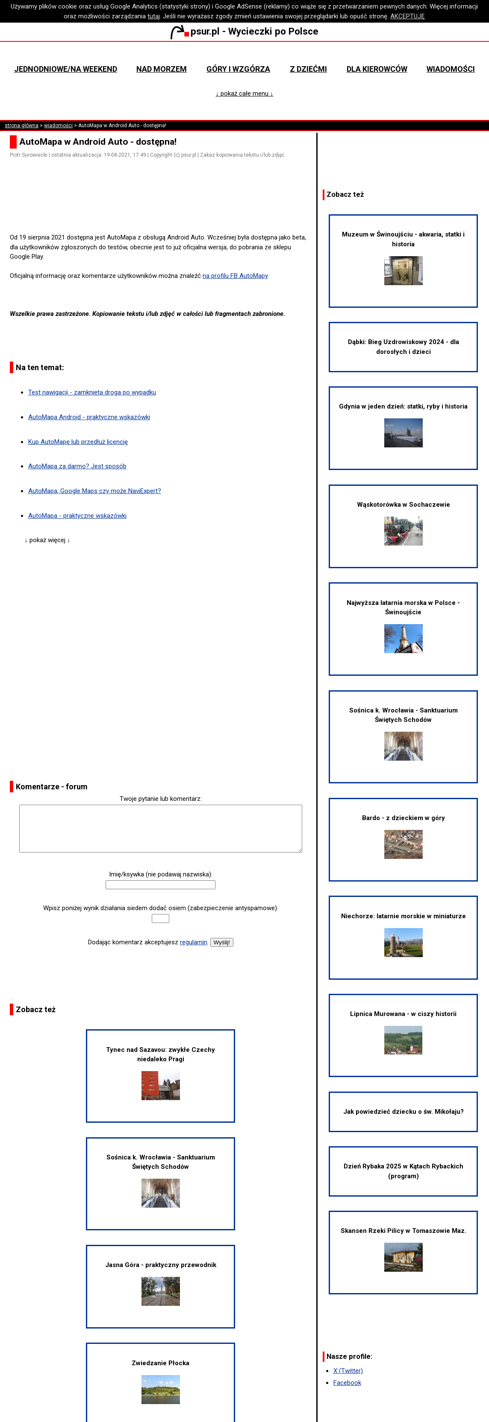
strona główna (21, 125)
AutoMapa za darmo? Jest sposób (77, 466)
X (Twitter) (348, 1371)
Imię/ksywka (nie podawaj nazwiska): (160, 874)
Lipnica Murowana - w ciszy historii (403, 1032)
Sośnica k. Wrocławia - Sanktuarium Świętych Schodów (160, 1180)
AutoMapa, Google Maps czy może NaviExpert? (94, 491)
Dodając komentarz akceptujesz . (148, 942)
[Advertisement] (164, 208)
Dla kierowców (377, 68)
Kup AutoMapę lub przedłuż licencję (78, 442)
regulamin (193, 942)
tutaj (153, 16)
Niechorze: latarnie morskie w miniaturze (403, 934)
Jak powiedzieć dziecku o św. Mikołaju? (403, 1111)
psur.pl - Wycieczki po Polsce (244, 31)
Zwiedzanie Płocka (160, 1381)
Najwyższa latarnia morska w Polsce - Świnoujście (403, 626)
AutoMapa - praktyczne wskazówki (77, 516)
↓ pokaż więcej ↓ (47, 540)
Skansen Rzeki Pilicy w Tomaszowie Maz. (403, 1249)
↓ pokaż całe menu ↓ (244, 93)
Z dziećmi (308, 68)
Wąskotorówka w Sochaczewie (403, 523)
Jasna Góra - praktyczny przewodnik (160, 1283)
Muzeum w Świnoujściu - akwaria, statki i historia (403, 258)
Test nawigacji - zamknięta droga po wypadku (92, 392)
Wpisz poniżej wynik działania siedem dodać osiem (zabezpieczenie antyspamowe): (160, 908)
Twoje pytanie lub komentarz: (161, 799)
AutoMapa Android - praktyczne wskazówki (89, 417)
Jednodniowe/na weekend (65, 68)
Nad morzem (161, 68)
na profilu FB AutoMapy (235, 276)
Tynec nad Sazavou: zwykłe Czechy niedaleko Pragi (160, 1073)
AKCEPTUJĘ (407, 16)
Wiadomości (451, 68)
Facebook (347, 1383)
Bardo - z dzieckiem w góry (403, 836)
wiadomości (58, 125)
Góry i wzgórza (238, 68)
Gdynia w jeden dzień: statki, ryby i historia (403, 425)
